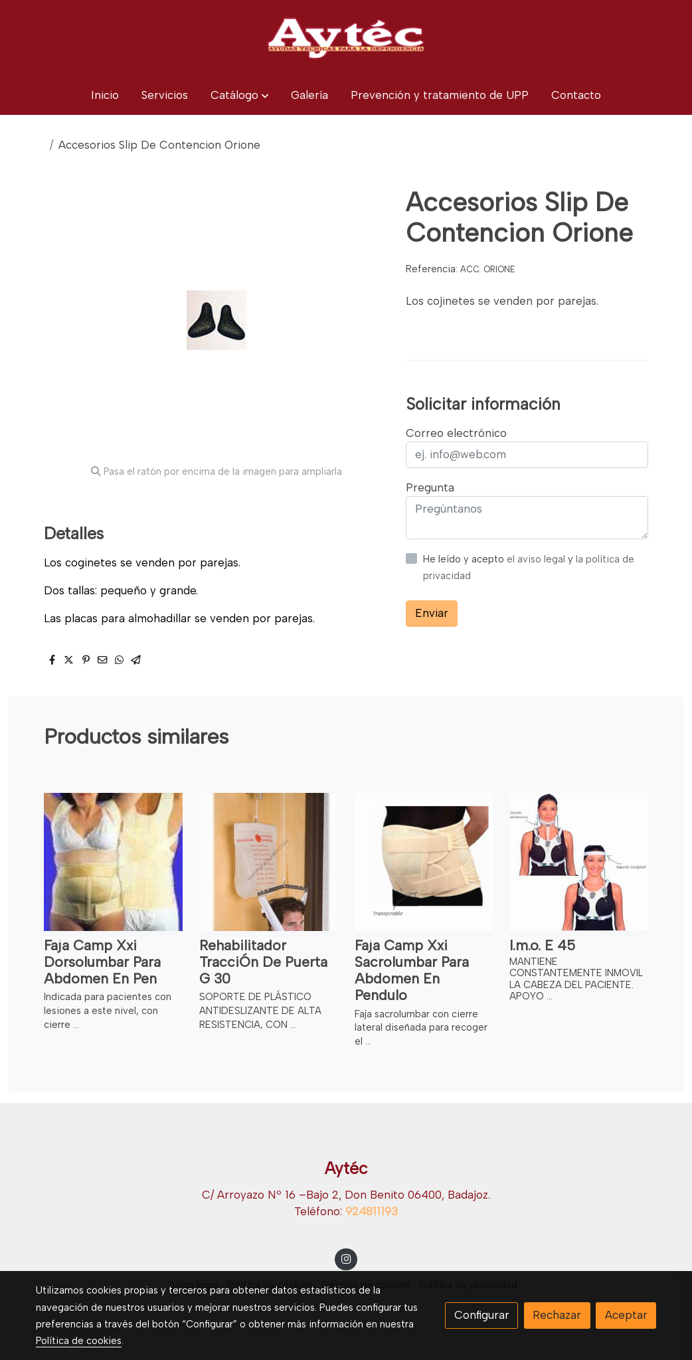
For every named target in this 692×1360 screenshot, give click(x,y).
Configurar (481, 1314)
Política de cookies (79, 1341)
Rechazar (557, 1314)
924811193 (371, 1211)
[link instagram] (346, 1258)
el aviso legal (537, 559)
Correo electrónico (456, 433)
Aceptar (626, 1314)
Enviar (431, 613)
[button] (239, 95)
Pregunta (430, 487)
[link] (346, 37)
